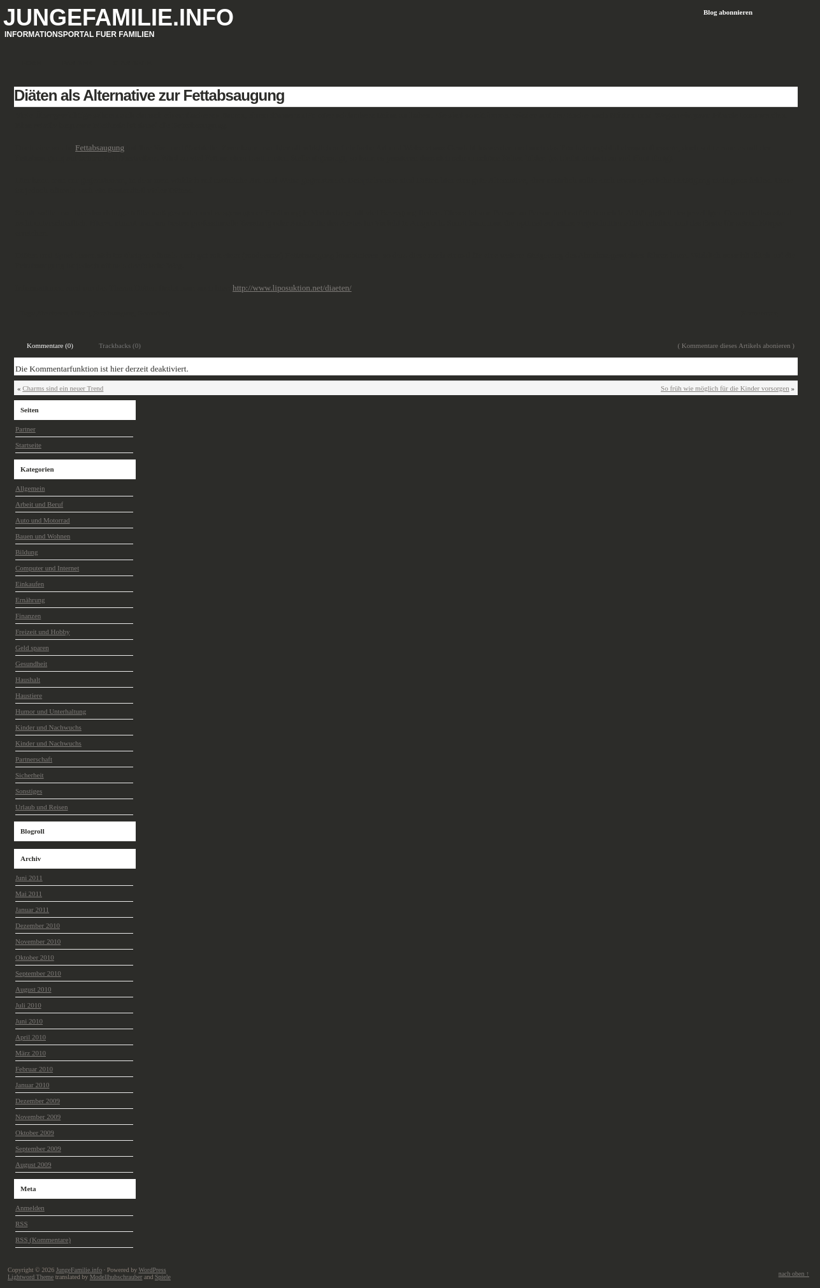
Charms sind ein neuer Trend (62, 388)
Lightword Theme (31, 1276)
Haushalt (27, 679)
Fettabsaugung (99, 147)
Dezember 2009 (37, 1100)
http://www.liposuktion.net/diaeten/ (292, 288)
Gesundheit (153, 313)
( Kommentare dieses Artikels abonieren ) (736, 345)
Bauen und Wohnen (42, 536)
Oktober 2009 (34, 1132)
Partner (25, 429)
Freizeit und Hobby (42, 631)
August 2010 (33, 989)
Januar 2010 (32, 1085)
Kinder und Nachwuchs (48, 727)
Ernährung (30, 600)
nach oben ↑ (794, 1273)
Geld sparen (32, 647)
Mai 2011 (28, 893)
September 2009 (38, 1148)
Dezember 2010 (37, 925)
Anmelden (30, 1208)
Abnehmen (52, 313)
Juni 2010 (29, 1021)
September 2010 (38, 973)
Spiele (163, 1276)
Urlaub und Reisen (41, 807)
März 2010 (30, 1053)
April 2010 (30, 1037)
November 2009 (38, 1116)
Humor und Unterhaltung (50, 711)
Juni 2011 (29, 877)
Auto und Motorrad (42, 520)
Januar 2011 (32, 909)
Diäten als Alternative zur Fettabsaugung (149, 95)
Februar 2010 (34, 1069)
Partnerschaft (33, 759)
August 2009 (33, 1164)
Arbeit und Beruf (39, 504)
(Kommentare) (43, 1240)
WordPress (152, 1269)
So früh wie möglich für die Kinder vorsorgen (725, 388)
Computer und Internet (47, 568)
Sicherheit (29, 775)
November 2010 (38, 941)
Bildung (26, 552)
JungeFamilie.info (118, 17)
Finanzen (28, 615)
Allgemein (30, 488)
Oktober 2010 (34, 957)
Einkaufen (29, 584)
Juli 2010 (28, 1005)
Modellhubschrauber (116, 1276)
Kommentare (759, 313)
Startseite (28, 445)
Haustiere (28, 695)
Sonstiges (28, 791)
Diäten (80, 313)
